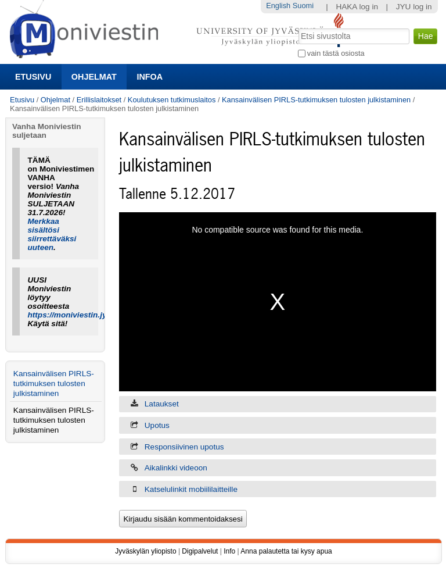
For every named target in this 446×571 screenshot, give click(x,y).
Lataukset (162, 403)
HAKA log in (357, 6)
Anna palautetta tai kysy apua (286, 551)
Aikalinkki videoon (176, 467)
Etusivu (33, 76)
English (278, 5)
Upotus (157, 425)
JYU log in (414, 6)
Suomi (303, 5)
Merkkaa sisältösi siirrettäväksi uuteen (52, 234)
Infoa (149, 76)
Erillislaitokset (99, 99)
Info (229, 551)
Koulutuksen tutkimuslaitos (172, 99)
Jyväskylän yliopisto (145, 551)
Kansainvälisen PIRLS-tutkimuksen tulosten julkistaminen (316, 99)
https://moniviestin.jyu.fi (73, 315)
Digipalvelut (200, 551)
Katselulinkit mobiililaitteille (191, 489)
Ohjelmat (94, 76)
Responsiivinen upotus (184, 446)
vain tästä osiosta (336, 53)
